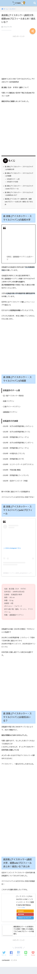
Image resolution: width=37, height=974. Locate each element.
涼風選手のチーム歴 (13, 179)
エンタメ (14, 960)
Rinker (23, 907)
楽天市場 (21, 914)
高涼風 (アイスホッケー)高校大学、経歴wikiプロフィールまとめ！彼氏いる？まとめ (19, 201)
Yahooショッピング (24, 918)
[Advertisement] (18, 57)
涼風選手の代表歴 (12, 182)
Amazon (21, 911)
